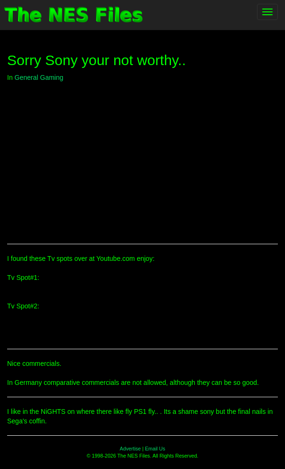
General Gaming (39, 77)
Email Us (155, 448)
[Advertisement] (142, 158)
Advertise (130, 448)
